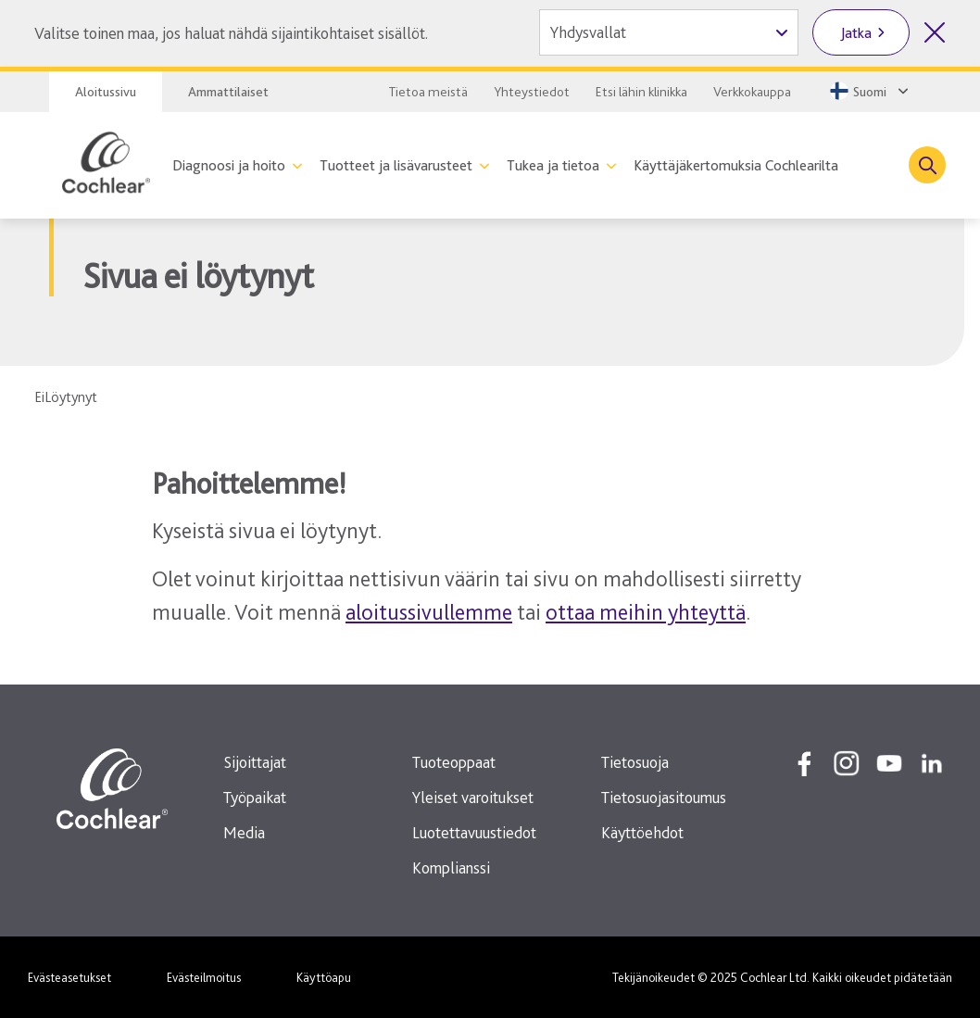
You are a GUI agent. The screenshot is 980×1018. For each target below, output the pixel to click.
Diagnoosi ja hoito (228, 165)
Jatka (856, 33)
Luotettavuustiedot (474, 832)
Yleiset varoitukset (473, 797)
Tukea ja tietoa (553, 165)
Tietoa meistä (428, 91)
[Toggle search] (927, 164)
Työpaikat (254, 797)
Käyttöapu (323, 977)
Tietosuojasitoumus (663, 797)
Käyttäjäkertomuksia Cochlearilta (736, 165)
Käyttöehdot (642, 832)
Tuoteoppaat (454, 762)
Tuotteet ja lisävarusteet (396, 165)
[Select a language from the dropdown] (867, 90)
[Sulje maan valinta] (934, 32)
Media (244, 832)
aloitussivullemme (429, 611)
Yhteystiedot (532, 91)
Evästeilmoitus (204, 977)
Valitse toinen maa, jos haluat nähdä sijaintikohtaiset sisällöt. (231, 33)
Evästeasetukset (69, 977)
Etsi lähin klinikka (641, 91)
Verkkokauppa (752, 91)
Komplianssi (451, 867)
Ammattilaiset (228, 91)
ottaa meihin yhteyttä (646, 611)
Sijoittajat (254, 762)
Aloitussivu (105, 91)
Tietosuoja (635, 762)
